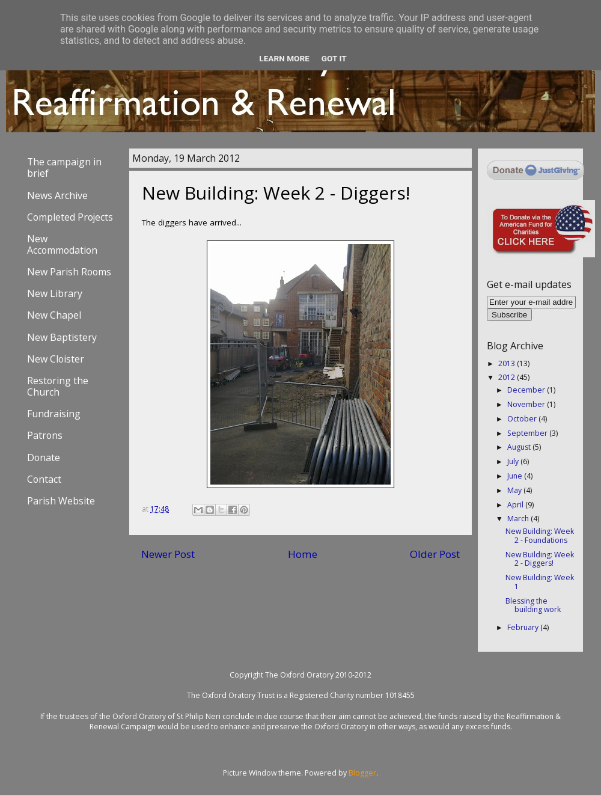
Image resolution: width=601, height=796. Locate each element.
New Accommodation (62, 244)
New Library (54, 293)
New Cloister (55, 359)
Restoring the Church (57, 386)
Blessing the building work (533, 605)
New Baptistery (62, 337)
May (515, 490)
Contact (44, 479)
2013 (507, 363)
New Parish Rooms (69, 271)
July (513, 461)
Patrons (45, 435)
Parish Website (61, 500)
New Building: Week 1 (539, 582)
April (516, 505)
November (527, 404)
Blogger (362, 773)
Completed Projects (70, 217)
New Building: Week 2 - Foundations (539, 535)
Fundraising (54, 413)
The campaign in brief (64, 167)
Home (302, 554)
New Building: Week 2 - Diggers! (539, 559)
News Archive (57, 195)
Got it (334, 58)
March (519, 518)
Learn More (284, 58)
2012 (507, 377)
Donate (43, 457)
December (527, 390)
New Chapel (54, 315)
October (522, 419)
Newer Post (168, 554)
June (515, 476)
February (523, 627)
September (528, 433)
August (519, 447)
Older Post (435, 554)
